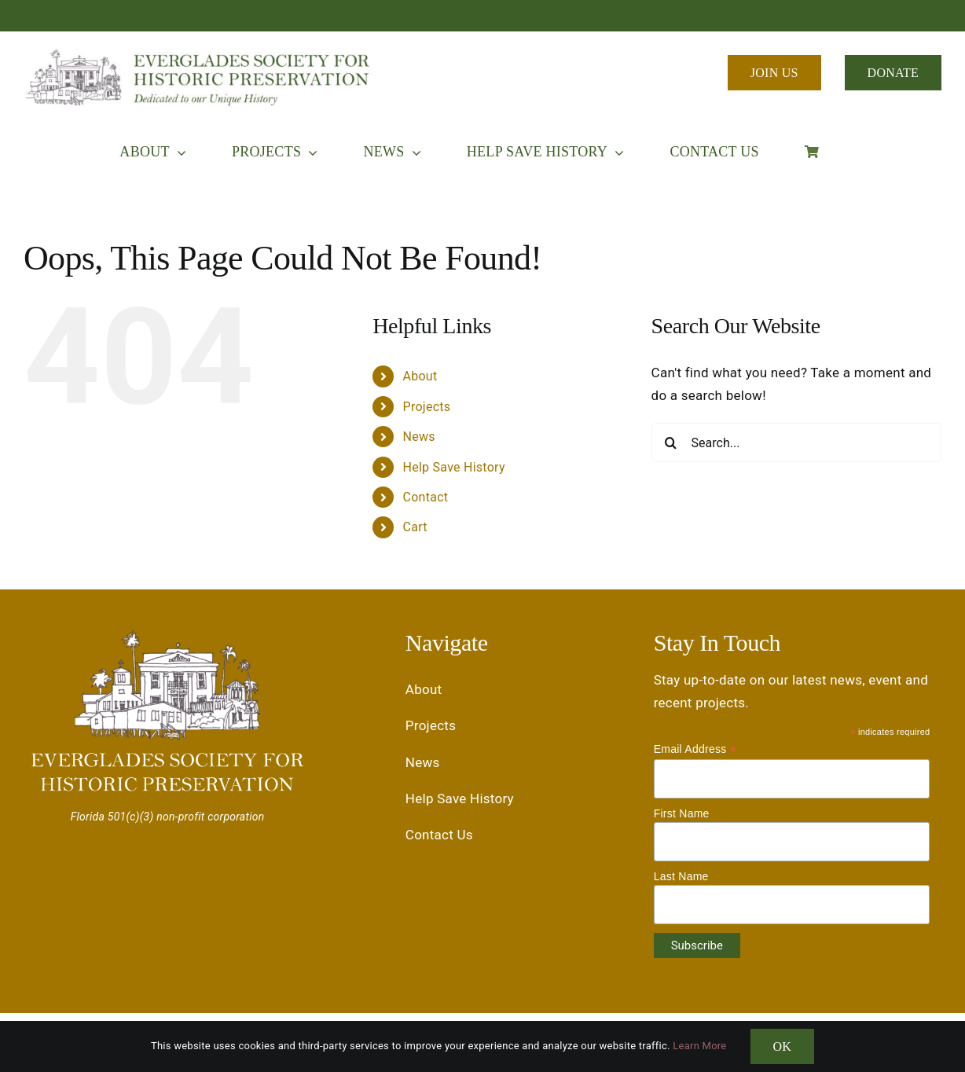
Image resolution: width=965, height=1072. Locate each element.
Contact (426, 497)
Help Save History (454, 467)
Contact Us (439, 835)
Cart (415, 526)
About (420, 376)
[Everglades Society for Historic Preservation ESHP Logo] (200, 53)
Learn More (699, 1046)
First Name (682, 813)
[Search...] (796, 442)
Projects (427, 406)
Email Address (695, 749)
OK (782, 1046)
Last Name (681, 876)
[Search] (671, 442)
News (419, 436)
